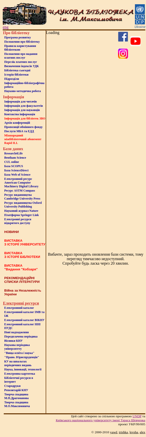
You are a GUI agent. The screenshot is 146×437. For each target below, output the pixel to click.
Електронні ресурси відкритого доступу (17, 221)
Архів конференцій (17, 122)
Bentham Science (15, 157)
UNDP (137, 416)
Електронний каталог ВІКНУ (24, 320)
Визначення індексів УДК (21, 66)
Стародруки (12, 386)
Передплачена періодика (20, 336)
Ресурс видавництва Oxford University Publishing (23, 204)
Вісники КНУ (13, 340)
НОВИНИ (11, 232)
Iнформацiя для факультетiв (23, 106)
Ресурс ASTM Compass (19, 190)
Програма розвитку (17, 37)
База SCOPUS (13, 166)
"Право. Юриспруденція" (21, 357)
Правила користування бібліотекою (20, 47)
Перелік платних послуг (20, 62)
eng (5, 27)
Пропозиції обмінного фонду (23, 127)
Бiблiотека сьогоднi (17, 70)
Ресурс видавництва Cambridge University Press (22, 196)
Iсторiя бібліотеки (16, 74)
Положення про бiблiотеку (22, 41)
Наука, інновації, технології (22, 369)
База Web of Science (17, 174)
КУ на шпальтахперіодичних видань (17, 363)
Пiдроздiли (11, 79)
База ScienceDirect (16, 170)
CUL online (11, 162)
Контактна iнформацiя (19, 114)
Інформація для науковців (22, 110)
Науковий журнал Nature (21, 211)
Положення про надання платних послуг (20, 55)
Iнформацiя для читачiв (20, 101)
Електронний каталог (19, 308)
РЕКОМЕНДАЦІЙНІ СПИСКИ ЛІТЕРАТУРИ (22, 280)
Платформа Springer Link (21, 215)
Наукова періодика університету (17, 346)
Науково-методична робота (22, 91)
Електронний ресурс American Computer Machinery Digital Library (21, 182)
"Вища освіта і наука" (19, 353)
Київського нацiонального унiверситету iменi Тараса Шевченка (100, 420)
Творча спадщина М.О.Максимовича (17, 404)
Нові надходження (16, 332)
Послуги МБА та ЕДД (19, 131)
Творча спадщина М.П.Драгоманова (16, 396)
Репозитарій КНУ (16, 390)
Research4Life (13, 153)
